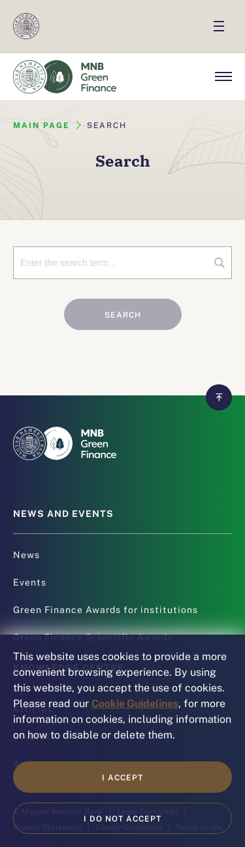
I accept (122, 777)
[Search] (122, 262)
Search (123, 314)
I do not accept (122, 818)
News (26, 554)
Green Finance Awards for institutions (105, 609)
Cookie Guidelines (134, 702)
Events (29, 582)
